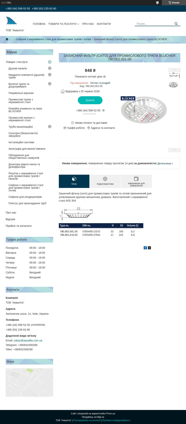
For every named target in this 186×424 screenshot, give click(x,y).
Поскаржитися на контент (86, 420)
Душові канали (18, 68)
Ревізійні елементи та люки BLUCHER (25, 110)
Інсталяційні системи (21, 142)
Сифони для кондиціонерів (25, 196)
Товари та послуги (62, 23)
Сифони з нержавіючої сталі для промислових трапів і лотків (53, 39)
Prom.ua (110, 413)
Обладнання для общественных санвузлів (24, 156)
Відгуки (10, 219)
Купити (90, 100)
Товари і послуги (17, 61)
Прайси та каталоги (19, 225)
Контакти (104, 23)
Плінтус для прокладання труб (27, 203)
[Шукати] (176, 23)
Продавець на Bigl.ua (93, 417)
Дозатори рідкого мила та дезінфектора (24, 165)
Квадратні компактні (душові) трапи (26, 76)
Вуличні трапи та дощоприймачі (19, 85)
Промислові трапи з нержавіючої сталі (21, 101)
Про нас (88, 23)
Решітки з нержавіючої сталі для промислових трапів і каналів (26, 176)
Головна (39, 23)
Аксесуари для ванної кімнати (27, 148)
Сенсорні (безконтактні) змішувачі (23, 134)
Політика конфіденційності (116, 420)
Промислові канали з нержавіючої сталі (22, 119)
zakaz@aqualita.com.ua (28, 340)
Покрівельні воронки (21, 93)
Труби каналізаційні (21, 126)
